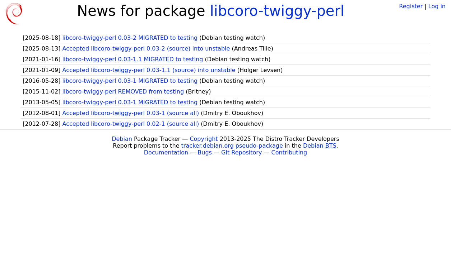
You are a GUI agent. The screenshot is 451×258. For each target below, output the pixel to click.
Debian (122, 138)
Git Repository (241, 152)
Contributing (289, 152)
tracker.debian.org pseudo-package (232, 145)
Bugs (204, 152)
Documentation (166, 152)
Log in (437, 6)
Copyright (204, 138)
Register (411, 6)
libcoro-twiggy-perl (277, 11)
